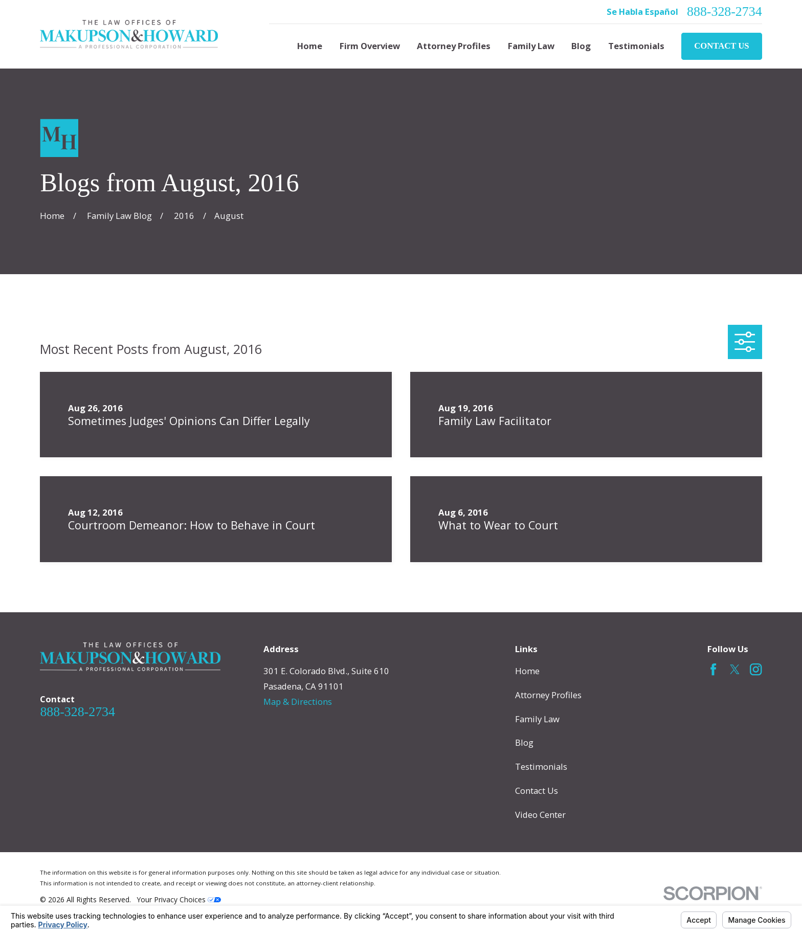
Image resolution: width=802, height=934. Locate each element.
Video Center (540, 814)
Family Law (537, 719)
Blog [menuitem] (581, 46)
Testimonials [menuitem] (636, 46)
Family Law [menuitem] (531, 46)
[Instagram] (756, 669)
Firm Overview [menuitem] (370, 46)
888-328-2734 (724, 11)
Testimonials (541, 766)
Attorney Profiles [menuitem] (454, 46)
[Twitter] (735, 669)
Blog (524, 742)
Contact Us (721, 46)
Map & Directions (297, 701)
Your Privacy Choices (179, 899)
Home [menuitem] (309, 46)
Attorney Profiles (548, 695)
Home (527, 671)
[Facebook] (713, 669)
